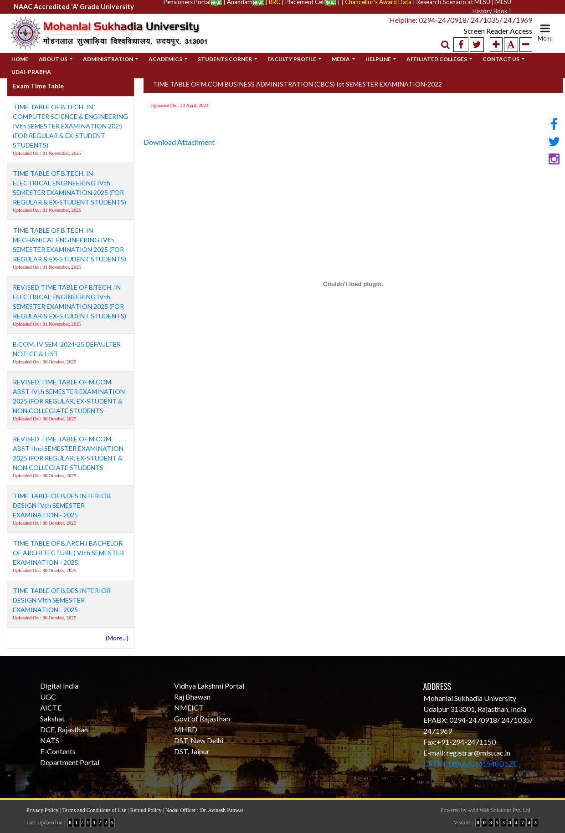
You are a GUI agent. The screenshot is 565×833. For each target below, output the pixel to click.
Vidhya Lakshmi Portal (209, 685)
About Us (53, 59)
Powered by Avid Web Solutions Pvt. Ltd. (486, 810)
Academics (166, 59)
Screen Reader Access (490, 30)
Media (341, 59)
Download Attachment (179, 142)
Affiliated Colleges (437, 59)
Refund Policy (145, 810)
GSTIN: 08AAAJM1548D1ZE (470, 763)
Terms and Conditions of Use (94, 810)
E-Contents (58, 751)
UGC (48, 696)
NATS (49, 740)
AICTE (51, 707)
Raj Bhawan (192, 696)
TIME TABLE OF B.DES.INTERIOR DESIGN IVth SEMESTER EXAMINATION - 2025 (62, 505)
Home (19, 59)
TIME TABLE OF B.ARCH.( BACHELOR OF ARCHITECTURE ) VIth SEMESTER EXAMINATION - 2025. (68, 552)
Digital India (59, 685)
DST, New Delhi (198, 740)
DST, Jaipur (192, 751)
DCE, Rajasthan (64, 729)
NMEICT (189, 707)
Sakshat (52, 718)
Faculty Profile (292, 59)
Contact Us (501, 59)
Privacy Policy (42, 810)
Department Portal (69, 762)
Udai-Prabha (31, 71)
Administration (108, 59)
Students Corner (225, 59)
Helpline (378, 59)
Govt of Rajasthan (202, 718)
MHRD (185, 729)
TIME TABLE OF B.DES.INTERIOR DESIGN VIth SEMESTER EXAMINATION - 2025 (62, 600)
